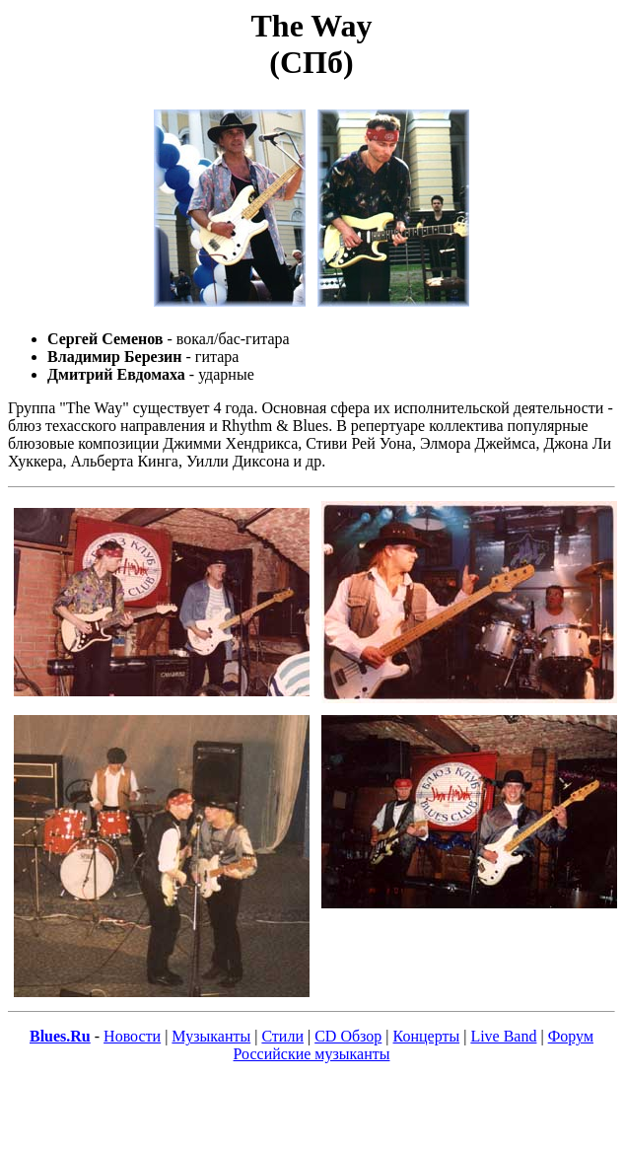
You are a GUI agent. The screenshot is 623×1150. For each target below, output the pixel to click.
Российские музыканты (312, 1053)
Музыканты (211, 1036)
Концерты (426, 1036)
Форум (570, 1036)
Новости (132, 1036)
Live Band (503, 1036)
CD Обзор (347, 1036)
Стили (282, 1036)
